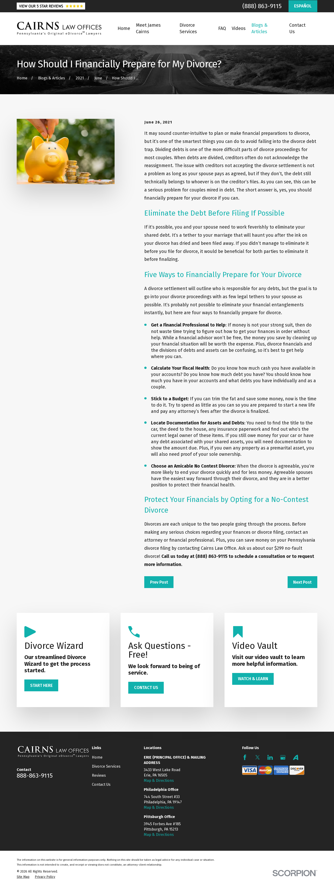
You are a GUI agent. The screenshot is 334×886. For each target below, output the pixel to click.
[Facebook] (244, 757)
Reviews (99, 775)
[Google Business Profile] (283, 757)
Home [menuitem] (124, 28)
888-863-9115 (35, 775)
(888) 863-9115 (262, 6)
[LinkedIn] (270, 757)
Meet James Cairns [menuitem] (148, 28)
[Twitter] (257, 757)
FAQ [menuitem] (222, 28)
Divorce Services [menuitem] (188, 28)
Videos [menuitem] (239, 28)
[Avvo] (295, 757)
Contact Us (101, 784)
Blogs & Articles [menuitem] (259, 28)
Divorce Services (106, 766)
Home (97, 757)
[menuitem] (23, 877)
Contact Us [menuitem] (297, 28)
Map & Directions (159, 780)
